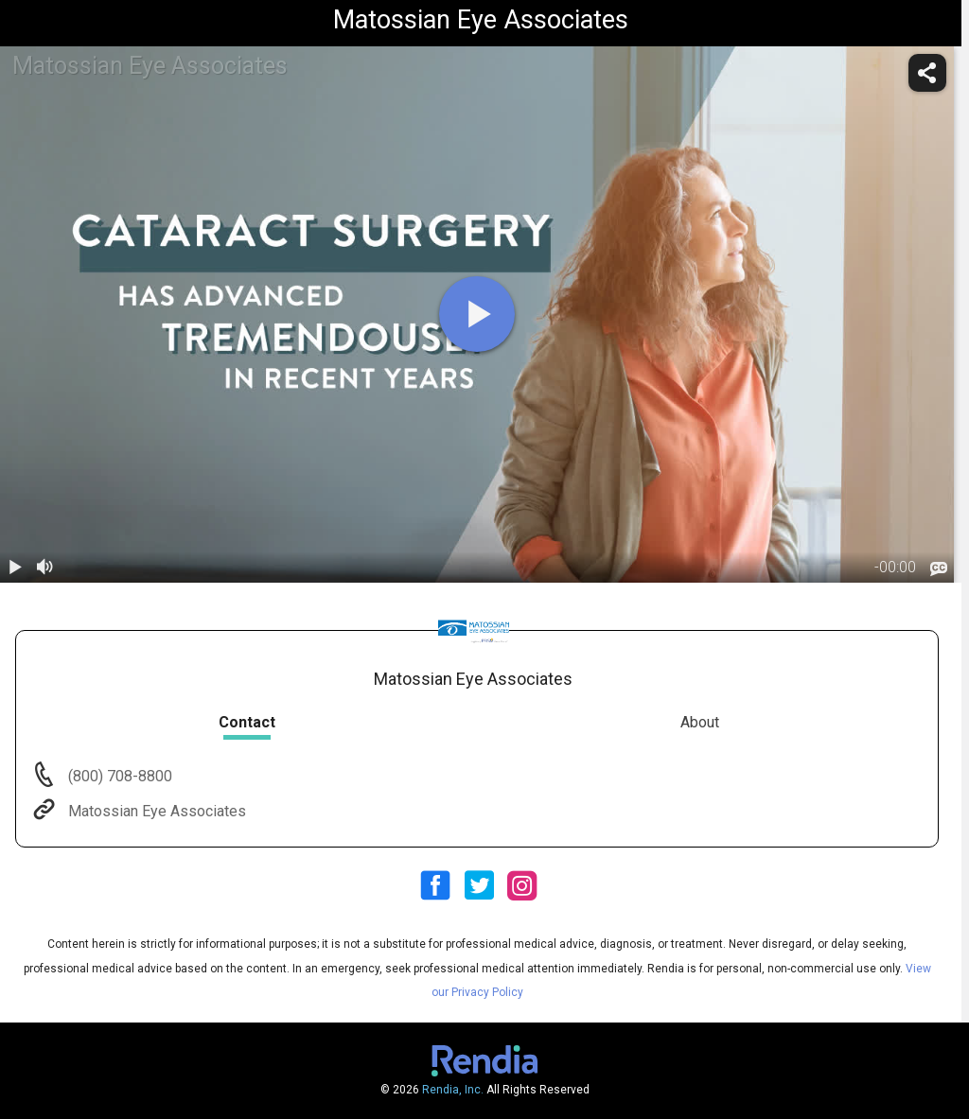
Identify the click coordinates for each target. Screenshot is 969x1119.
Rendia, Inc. (453, 1089)
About (699, 722)
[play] (477, 314)
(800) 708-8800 (118, 776)
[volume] (45, 567)
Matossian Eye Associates (155, 811)
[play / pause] (15, 567)
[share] (927, 73)
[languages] (939, 568)
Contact (247, 722)
